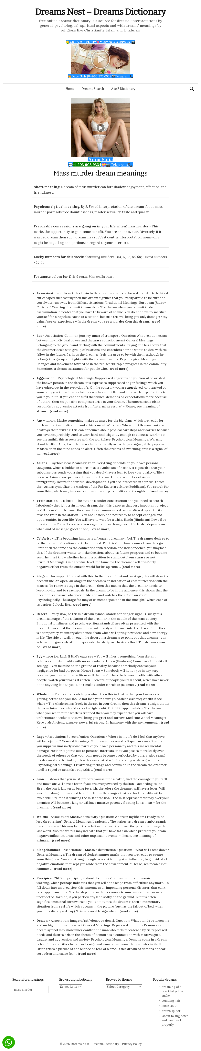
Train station (47, 501)
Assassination (48, 293)
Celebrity (44, 538)
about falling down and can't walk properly (175, 1020)
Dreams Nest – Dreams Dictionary (100, 12)
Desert (42, 614)
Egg (39, 656)
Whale (42, 694)
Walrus (42, 817)
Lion (40, 779)
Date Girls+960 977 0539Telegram (100, 76)
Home (70, 89)
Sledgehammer (48, 850)
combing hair (171, 1000)
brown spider (171, 1011)
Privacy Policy (132, 1044)
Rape (40, 736)
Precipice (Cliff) (49, 878)
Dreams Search (93, 89)
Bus (39, 335)
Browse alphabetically (75, 979)
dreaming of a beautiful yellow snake (173, 991)
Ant (39, 420)
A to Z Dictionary (123, 89)
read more (119, 369)
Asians (42, 463)
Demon (42, 920)
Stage (41, 576)
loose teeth (169, 1006)
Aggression (46, 378)
